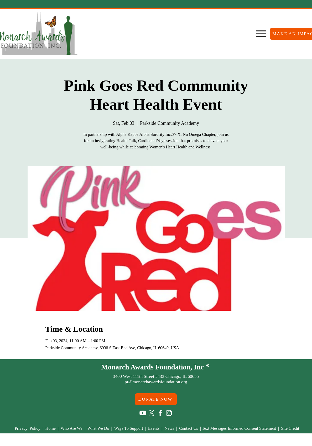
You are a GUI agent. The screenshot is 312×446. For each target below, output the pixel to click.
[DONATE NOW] (156, 399)
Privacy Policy (28, 428)
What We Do (98, 428)
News (170, 428)
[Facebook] (160, 413)
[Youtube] (143, 413)
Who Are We (73, 428)
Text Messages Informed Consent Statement (239, 428)
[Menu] (261, 34)
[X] (151, 413)
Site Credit (290, 428)
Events (154, 428)
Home (51, 428)
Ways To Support (129, 428)
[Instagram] (169, 413)
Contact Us (189, 428)
